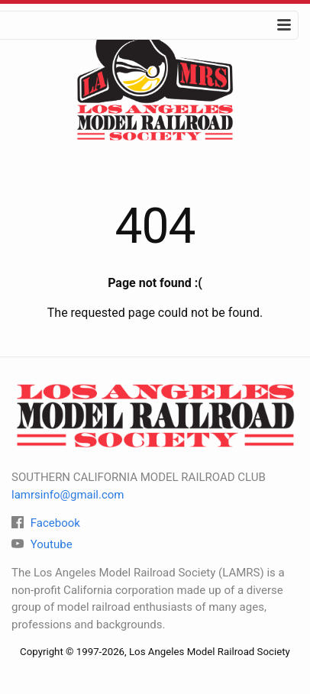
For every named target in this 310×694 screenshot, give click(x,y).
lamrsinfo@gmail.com (67, 495)
